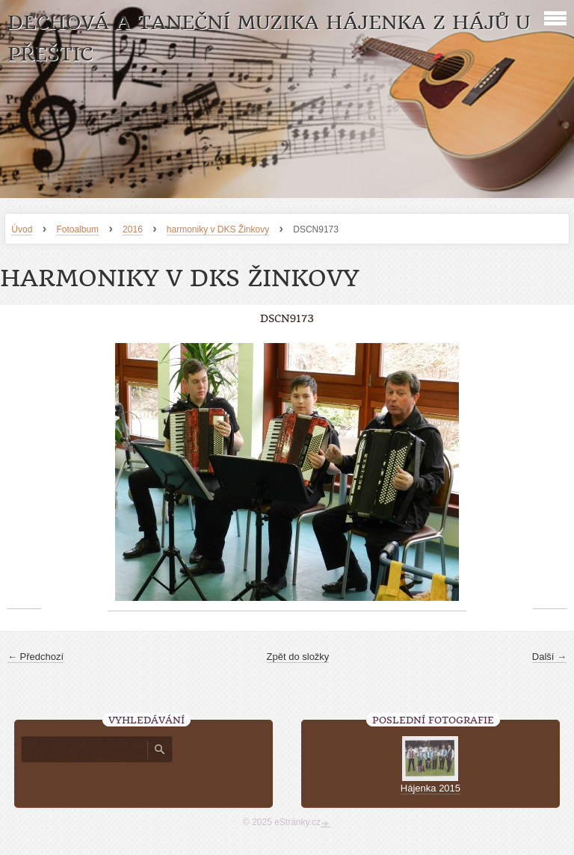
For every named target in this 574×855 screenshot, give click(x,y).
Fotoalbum (77, 229)
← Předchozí (35, 656)
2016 (133, 229)
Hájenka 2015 (430, 788)
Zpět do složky (298, 656)
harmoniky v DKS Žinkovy (218, 229)
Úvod (21, 229)
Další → (549, 656)
